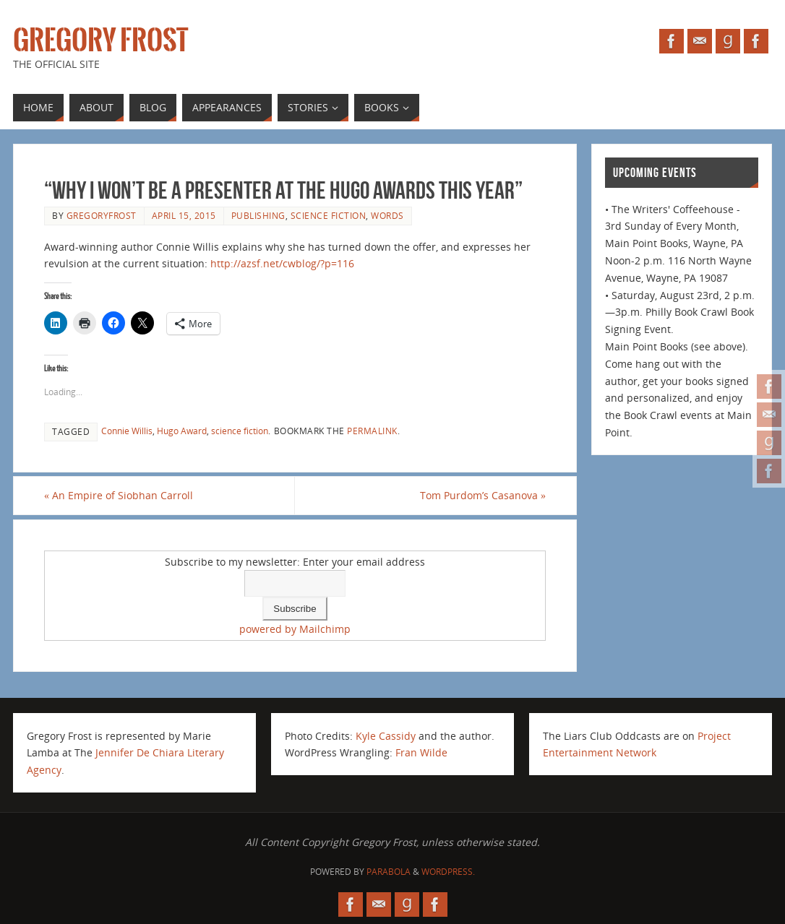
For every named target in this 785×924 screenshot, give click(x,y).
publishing (258, 215)
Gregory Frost (100, 40)
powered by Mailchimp (295, 629)
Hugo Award (182, 430)
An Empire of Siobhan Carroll (118, 495)
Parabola (388, 871)
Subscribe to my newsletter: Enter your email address (295, 562)
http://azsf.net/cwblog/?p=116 (282, 263)
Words (387, 215)
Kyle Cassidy (386, 736)
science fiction (328, 215)
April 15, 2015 (184, 215)
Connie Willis (127, 430)
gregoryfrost (102, 215)
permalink (372, 430)
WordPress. (448, 871)
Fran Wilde (421, 752)
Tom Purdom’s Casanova (483, 495)
